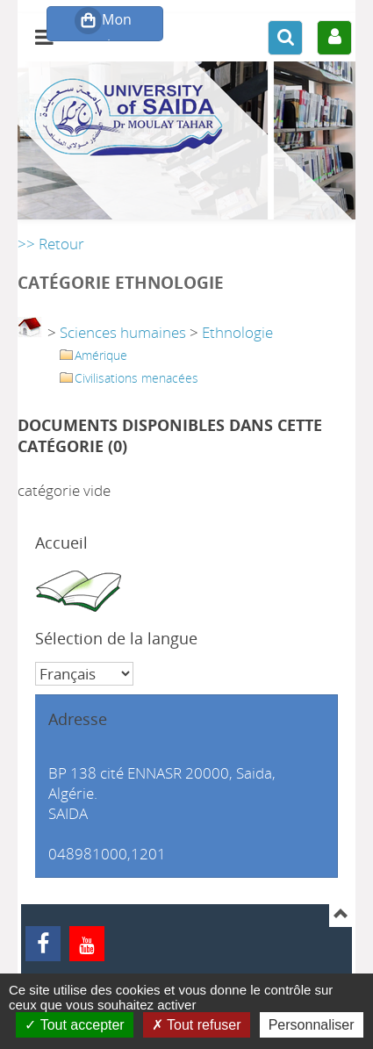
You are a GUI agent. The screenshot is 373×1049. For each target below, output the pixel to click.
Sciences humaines (123, 332)
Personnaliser (312, 1024)
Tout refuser (196, 1024)
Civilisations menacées (136, 378)
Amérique (101, 355)
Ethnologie (237, 332)
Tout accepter (74, 1024)
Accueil (61, 542)
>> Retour (51, 244)
